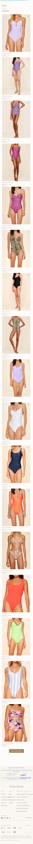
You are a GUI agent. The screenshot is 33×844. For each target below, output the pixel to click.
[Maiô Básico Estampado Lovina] (16, 165)
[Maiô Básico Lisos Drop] (16, 639)
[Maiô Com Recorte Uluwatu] (16, 35)
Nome (15, 773)
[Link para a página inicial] (3, 1)
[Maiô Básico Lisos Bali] (16, 294)
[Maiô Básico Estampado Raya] (16, 78)
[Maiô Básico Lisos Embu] (16, 380)
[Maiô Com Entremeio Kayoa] (16, 510)
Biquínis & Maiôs (8, 1)
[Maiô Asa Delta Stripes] (16, 682)
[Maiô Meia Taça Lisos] (16, 423)
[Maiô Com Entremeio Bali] (16, 251)
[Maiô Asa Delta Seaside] (16, 596)
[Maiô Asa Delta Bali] (16, 337)
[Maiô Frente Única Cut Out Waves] (16, 725)
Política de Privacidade (26, 777)
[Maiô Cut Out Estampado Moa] (16, 553)
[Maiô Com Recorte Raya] (16, 122)
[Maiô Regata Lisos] (16, 466)
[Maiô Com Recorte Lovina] (16, 208)
